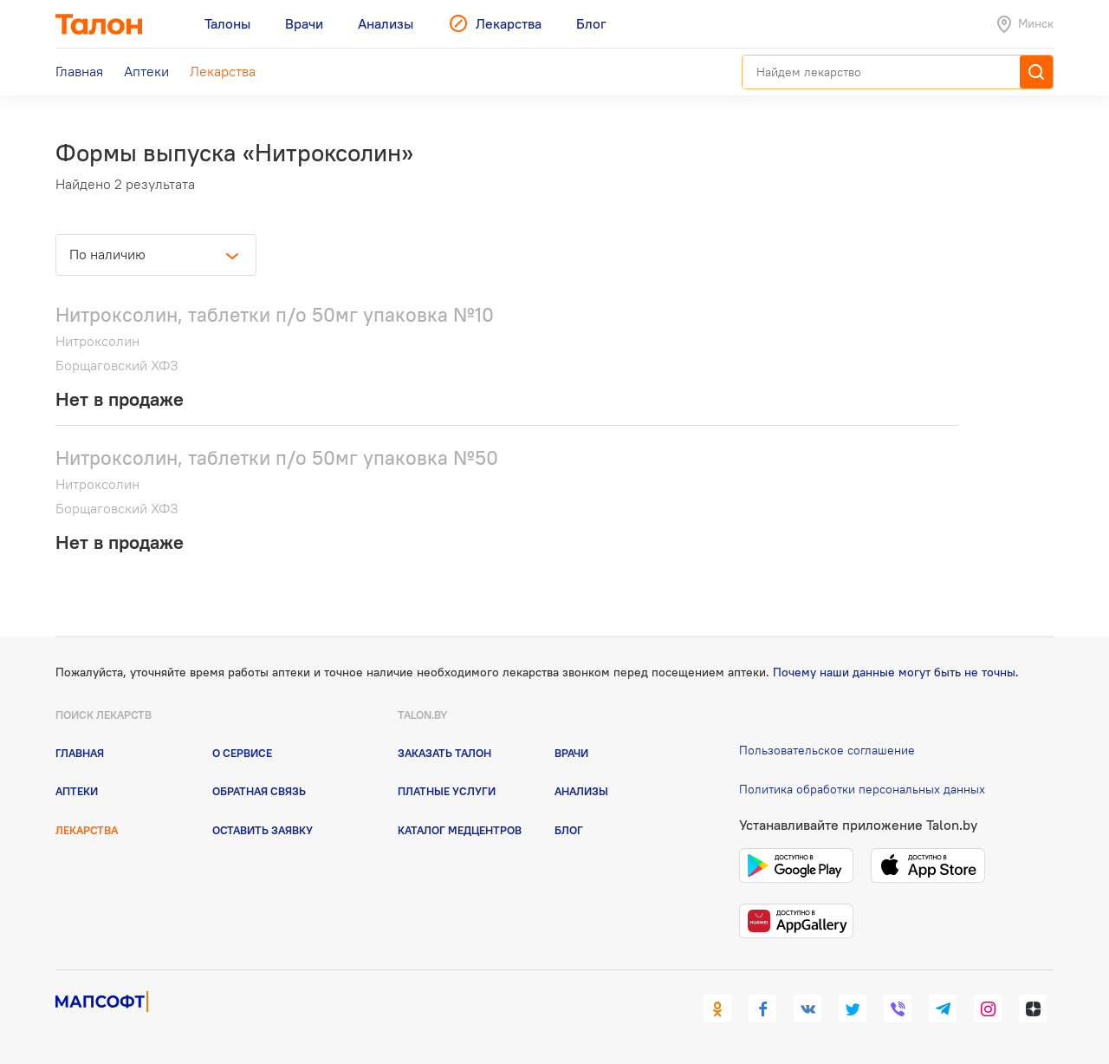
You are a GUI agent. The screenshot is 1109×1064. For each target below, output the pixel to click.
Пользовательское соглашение (827, 750)
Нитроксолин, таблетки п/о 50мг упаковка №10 (274, 314)
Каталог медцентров (460, 830)
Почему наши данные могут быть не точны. (896, 672)
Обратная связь (259, 791)
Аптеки (76, 791)
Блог (568, 830)
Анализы (581, 791)
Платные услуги (447, 791)
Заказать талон (444, 753)
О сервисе (242, 753)
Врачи (571, 753)
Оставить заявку (262, 830)
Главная (79, 753)
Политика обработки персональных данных (862, 789)
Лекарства (86, 830)
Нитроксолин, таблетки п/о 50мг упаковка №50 (276, 457)
